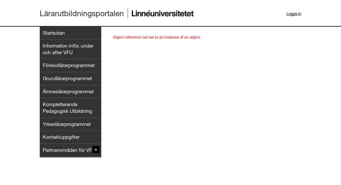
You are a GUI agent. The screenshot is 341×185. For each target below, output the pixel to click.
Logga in (293, 13)
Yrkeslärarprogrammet (67, 124)
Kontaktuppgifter (61, 137)
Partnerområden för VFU (69, 150)
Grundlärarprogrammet (67, 78)
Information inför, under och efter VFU (68, 49)
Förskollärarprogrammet (69, 65)
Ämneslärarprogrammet (68, 91)
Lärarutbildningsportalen (82, 13)
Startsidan (54, 33)
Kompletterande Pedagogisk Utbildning (67, 107)
